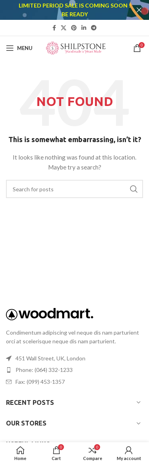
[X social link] (63, 28)
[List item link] (74, 370)
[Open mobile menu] (19, 48)
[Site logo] (76, 47)
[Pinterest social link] (74, 28)
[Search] (74, 189)
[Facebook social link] (54, 28)
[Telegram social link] (94, 28)
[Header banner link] (62, 10)
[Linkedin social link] (84, 28)
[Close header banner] (139, 10)
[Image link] (49, 313)
